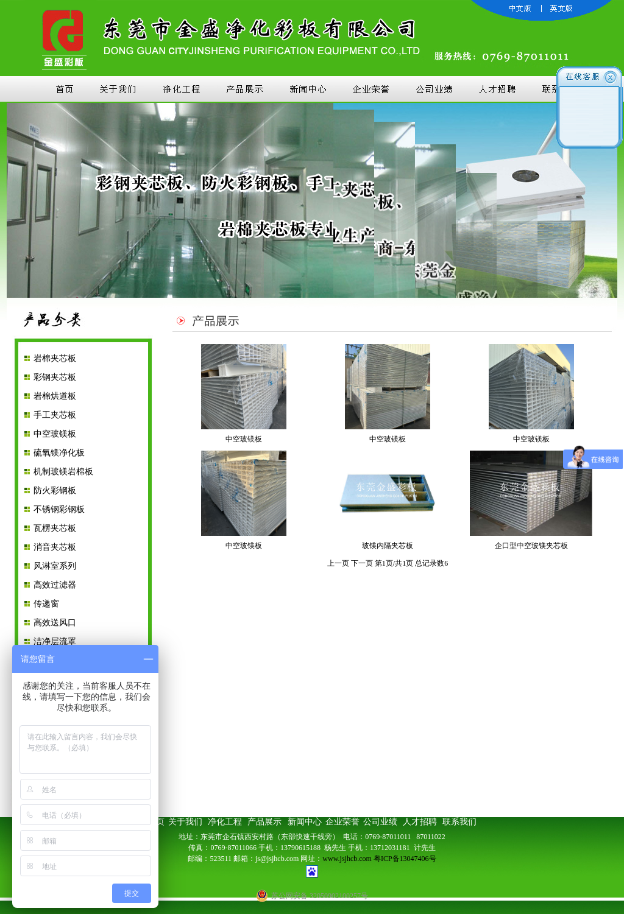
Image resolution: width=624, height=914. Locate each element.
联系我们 (459, 821)
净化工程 (225, 821)
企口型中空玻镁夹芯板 (531, 545)
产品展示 (266, 821)
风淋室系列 (55, 566)
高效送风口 (55, 622)
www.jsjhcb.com (347, 858)
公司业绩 (380, 821)
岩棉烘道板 (55, 396)
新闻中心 (306, 821)
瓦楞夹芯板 (55, 528)
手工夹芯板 (55, 415)
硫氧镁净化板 (59, 452)
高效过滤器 (55, 584)
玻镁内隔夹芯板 (387, 545)
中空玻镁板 (55, 433)
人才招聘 (420, 821)
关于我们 (185, 821)
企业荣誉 (342, 821)
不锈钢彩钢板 (59, 509)
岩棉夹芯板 (55, 358)
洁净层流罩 (55, 641)
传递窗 (46, 603)
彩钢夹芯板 (55, 377)
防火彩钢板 (55, 490)
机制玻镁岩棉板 (63, 471)
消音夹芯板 (55, 547)
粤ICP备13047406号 (405, 858)
